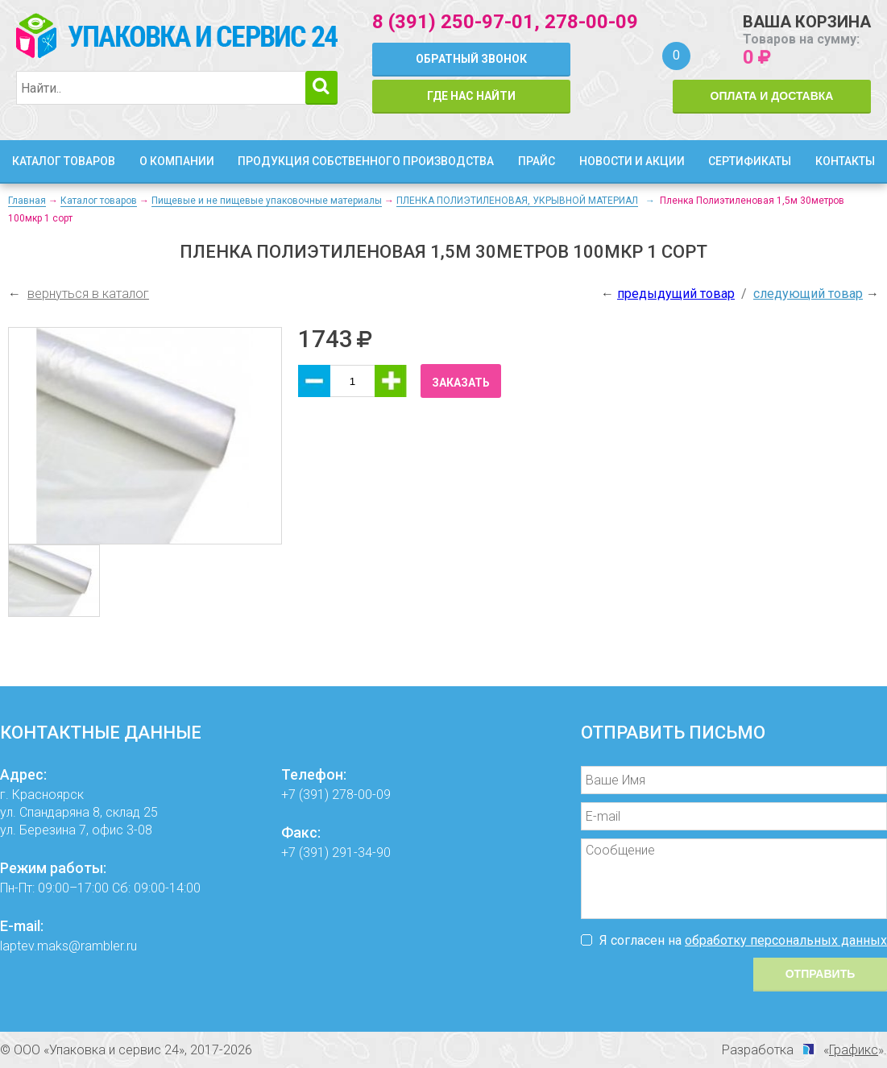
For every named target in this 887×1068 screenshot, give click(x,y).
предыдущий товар (676, 293)
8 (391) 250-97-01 (453, 21)
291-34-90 (361, 852)
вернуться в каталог (88, 293)
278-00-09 (591, 21)
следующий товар (808, 293)
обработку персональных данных (786, 940)
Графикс (853, 1050)
